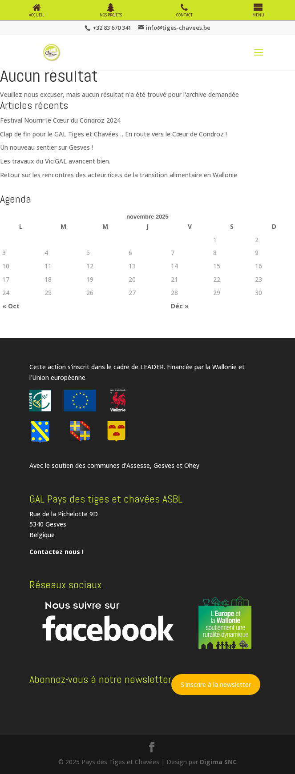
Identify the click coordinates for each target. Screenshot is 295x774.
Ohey (191, 465)
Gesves (164, 465)
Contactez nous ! (56, 551)
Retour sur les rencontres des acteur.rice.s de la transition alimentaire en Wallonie (118, 175)
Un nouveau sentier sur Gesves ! (46, 147)
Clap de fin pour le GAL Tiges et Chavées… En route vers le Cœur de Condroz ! (113, 134)
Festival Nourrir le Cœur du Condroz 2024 (60, 120)
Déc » (180, 306)
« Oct (11, 306)
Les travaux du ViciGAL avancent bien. (55, 161)
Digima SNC (218, 762)
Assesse (138, 465)
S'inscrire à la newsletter (216, 684)
